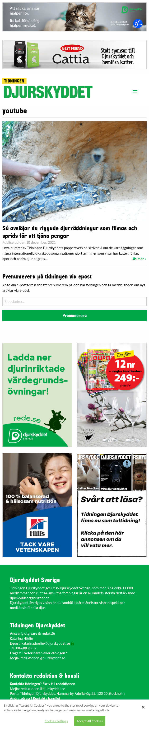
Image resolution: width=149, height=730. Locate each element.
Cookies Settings (56, 721)
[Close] (143, 707)
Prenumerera (74, 315)
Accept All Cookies (90, 721)
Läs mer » (139, 258)
